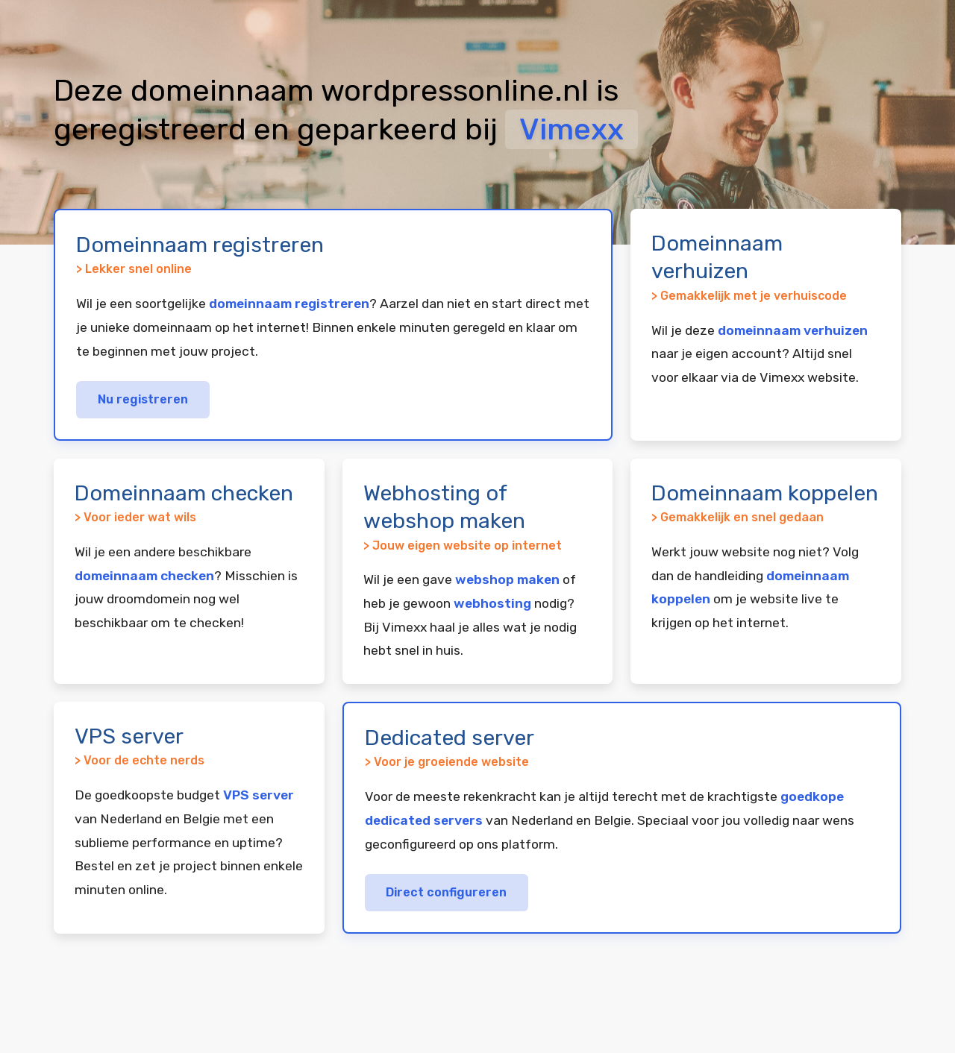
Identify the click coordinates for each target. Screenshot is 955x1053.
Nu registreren (143, 399)
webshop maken (507, 579)
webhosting (492, 603)
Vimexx (571, 129)
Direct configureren (446, 892)
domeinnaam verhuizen (793, 330)
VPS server (258, 795)
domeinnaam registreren (289, 303)
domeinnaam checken (144, 575)
